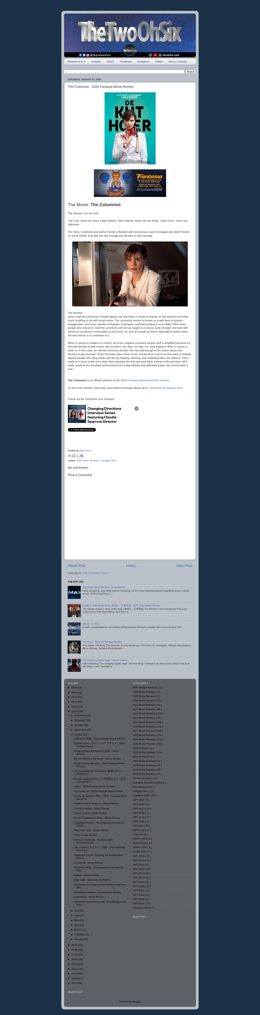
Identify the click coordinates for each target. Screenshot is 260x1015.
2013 (75, 973)
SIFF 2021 (139, 890)
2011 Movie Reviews (144, 705)
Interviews (138, 825)
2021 (75, 706)
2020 (75, 711)
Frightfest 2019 (141, 795)
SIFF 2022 (139, 894)
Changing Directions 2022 (147, 782)
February (79, 934)
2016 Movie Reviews (144, 726)
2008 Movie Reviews (144, 692)
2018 (75, 949)
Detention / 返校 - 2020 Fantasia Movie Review (99, 738)
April (77, 925)
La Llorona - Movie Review (88, 862)
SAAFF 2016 (140, 838)
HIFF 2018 (139, 813)
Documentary (140, 787)
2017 (75, 954)
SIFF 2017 (139, 877)
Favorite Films (141, 791)
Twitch (110, 61)
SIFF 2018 (139, 882)
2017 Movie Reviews (144, 731)
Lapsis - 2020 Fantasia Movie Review (94, 786)
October (79, 725)
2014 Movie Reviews (144, 718)
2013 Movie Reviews (144, 713)
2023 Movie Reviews (144, 765)
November (80, 720)
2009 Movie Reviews (144, 696)
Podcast (137, 834)
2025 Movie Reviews (144, 774)
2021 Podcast (140, 756)
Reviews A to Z (76, 61)
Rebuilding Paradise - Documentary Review (97, 892)
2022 (75, 701)
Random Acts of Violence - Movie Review (96, 803)
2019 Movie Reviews (144, 739)
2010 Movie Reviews (144, 700)
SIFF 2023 (139, 899)
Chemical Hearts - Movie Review (91, 808)
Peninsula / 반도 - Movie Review (91, 830)
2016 (75, 959)
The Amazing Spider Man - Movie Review (105, 660)
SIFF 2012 (139, 856)
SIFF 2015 (139, 869)
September (80, 729)
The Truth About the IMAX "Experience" (104, 587)
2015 (75, 964)
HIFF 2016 (139, 804)
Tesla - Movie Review (85, 835)
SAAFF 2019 (140, 847)
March (78, 929)
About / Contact (177, 61)
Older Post (184, 566)
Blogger (136, 1001)
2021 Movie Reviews (144, 752)
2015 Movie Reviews (144, 722)
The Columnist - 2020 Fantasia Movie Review (98, 791)
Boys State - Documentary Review (92, 879)
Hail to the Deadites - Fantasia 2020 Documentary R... (93, 841)
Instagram (143, 61)
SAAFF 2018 (140, 843)
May (77, 920)
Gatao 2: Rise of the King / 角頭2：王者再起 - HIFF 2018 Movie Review (121, 605)
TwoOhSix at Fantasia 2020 (166, 387)
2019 (75, 945)
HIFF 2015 (139, 800)
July (76, 910)
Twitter (159, 61)
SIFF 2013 (139, 860)
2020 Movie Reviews (87, 460)
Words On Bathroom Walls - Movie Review (97, 817)
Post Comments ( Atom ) (96, 573)
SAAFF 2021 (140, 851)
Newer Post (76, 566)
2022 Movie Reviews (144, 761)
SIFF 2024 (139, 903)
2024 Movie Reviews (144, 769)
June (77, 915)
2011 (75, 983)
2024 (75, 692)
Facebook (126, 61)
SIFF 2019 (139, 886)
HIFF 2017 (139, 808)
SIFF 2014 (139, 864)
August (78, 734)
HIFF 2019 (139, 817)
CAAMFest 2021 (142, 778)
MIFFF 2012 (140, 830)
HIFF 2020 (139, 821)
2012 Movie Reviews (144, 709)
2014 (75, 969)
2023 (75, 697)
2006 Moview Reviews (145, 687)
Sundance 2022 (141, 907)
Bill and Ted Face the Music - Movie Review (97, 758)
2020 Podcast (140, 748)
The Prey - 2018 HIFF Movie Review (102, 642)
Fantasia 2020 (108, 460)
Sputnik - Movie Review (86, 875)
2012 (75, 978)
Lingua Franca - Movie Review (90, 813)
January (79, 939)
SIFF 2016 (139, 873)
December (80, 715)
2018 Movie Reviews (144, 735)
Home (130, 566)
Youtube (96, 61)
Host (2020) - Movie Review (89, 897)
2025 (75, 687)
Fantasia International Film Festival (148, 380)
